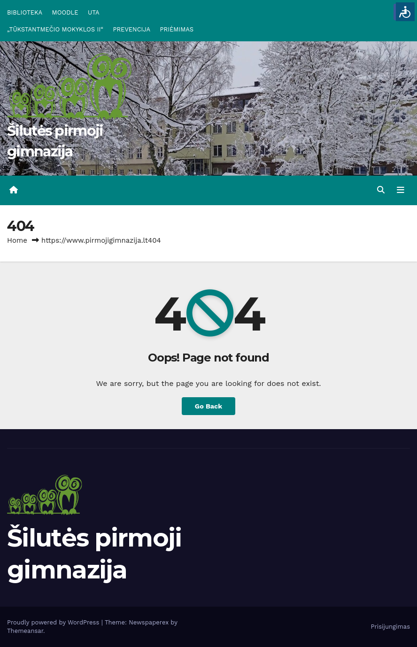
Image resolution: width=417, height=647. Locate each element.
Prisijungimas (390, 626)
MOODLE (65, 12)
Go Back (208, 406)
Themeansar (25, 630)
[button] (381, 189)
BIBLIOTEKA (24, 12)
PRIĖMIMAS (177, 29)
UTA (93, 12)
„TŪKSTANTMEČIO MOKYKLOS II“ (55, 29)
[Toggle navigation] (400, 190)
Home (17, 240)
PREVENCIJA (132, 29)
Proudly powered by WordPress (54, 622)
